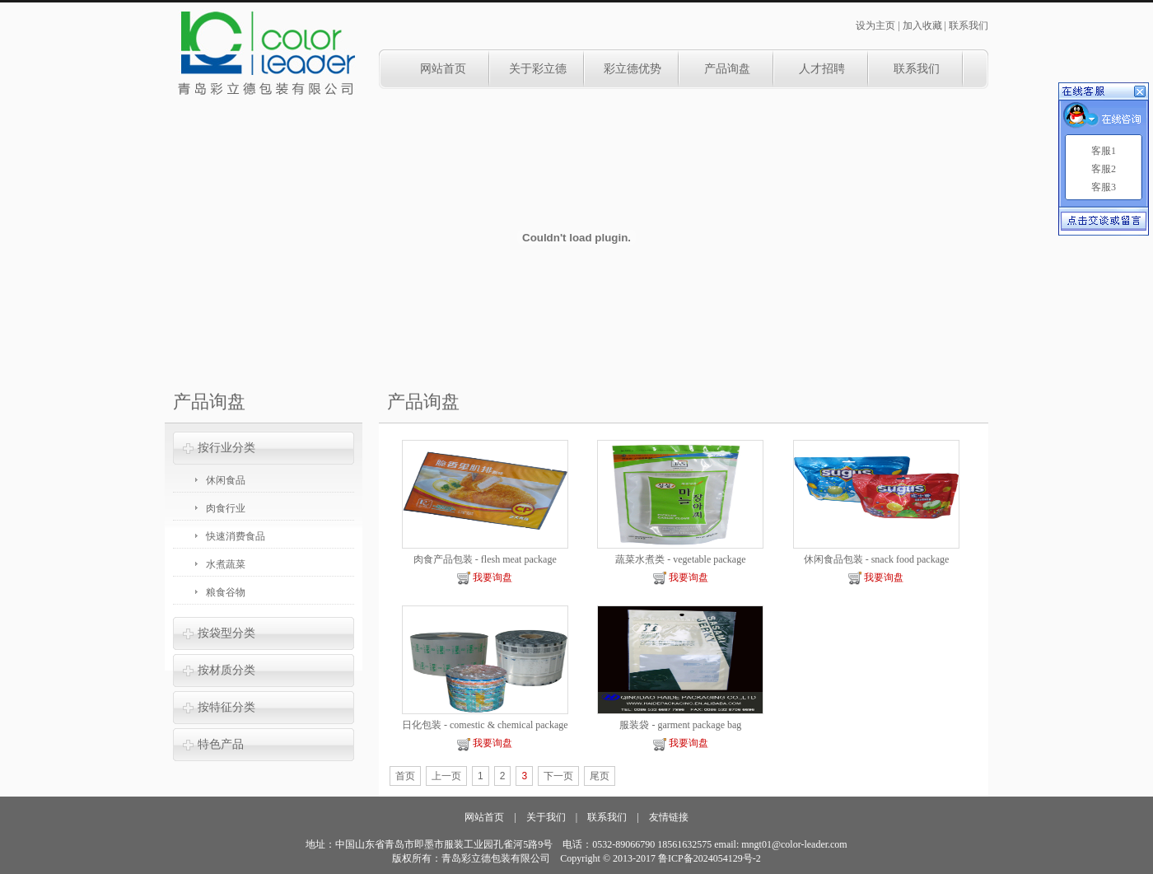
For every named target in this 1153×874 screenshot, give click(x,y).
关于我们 (546, 817)
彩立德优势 (632, 69)
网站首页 (443, 69)
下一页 (558, 776)
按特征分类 (226, 707)
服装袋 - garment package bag (680, 725)
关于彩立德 (538, 69)
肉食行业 (225, 508)
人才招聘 (822, 69)
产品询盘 (727, 69)
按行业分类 (226, 448)
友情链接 (669, 817)
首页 (405, 776)
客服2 (1103, 169)
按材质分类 (226, 670)
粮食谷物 (225, 592)
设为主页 (875, 25)
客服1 (1103, 151)
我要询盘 (484, 577)
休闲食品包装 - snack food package (877, 559)
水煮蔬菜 (225, 564)
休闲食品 (225, 480)
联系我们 (968, 25)
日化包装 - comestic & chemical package (485, 725)
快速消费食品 (235, 536)
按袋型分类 (226, 633)
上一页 (446, 776)
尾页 (599, 776)
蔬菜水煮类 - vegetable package (680, 559)
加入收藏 (922, 25)
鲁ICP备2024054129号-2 (709, 858)
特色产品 (221, 744)
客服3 (1103, 187)
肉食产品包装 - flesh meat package (485, 559)
